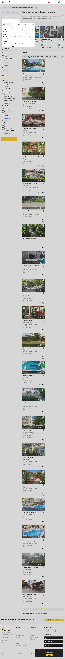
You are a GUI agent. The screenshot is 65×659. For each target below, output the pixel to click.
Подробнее (50, 652)
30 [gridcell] (22, 43)
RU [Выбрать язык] (50, 2)
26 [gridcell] (32, 40)
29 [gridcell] (19, 43)
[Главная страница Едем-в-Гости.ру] (8, 2)
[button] (55, 2)
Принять (49, 655)
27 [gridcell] (12, 43)
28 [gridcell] (15, 43)
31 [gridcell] (26, 43)
